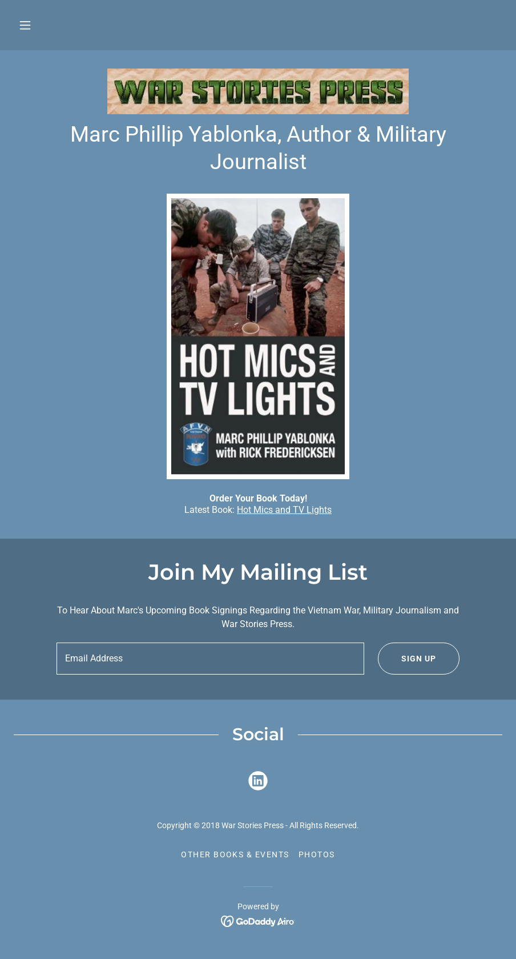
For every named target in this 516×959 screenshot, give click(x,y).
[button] (25, 25)
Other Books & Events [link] (235, 854)
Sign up (407, 659)
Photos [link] (317, 854)
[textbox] (210, 659)
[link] (258, 91)
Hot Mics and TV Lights (284, 509)
